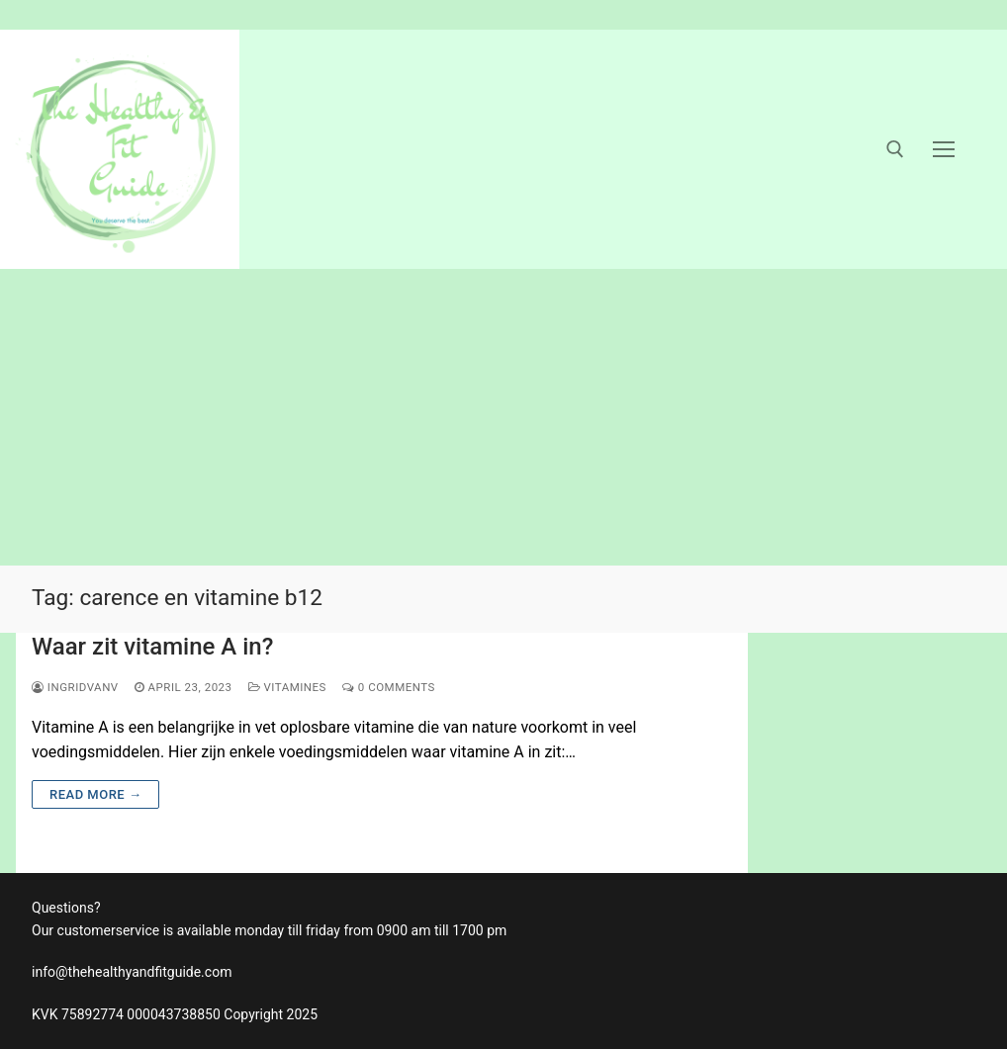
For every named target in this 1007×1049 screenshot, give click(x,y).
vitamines (287, 687)
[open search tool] (895, 149)
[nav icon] (943, 149)
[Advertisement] (503, 417)
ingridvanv (75, 687)
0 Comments (388, 687)
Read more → (95, 794)
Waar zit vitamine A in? (152, 646)
